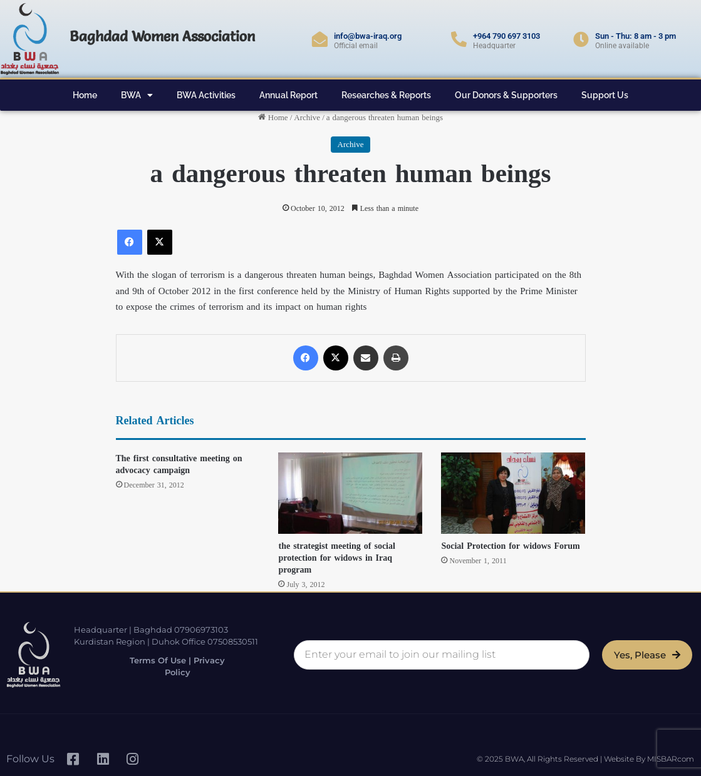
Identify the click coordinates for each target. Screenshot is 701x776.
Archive (307, 117)
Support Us (604, 95)
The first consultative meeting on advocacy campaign (179, 464)
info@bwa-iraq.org (368, 36)
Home (85, 95)
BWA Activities (206, 95)
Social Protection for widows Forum (510, 546)
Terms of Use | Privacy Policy (176, 666)
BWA (137, 95)
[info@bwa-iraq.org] (320, 39)
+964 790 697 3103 (506, 36)
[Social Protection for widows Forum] (513, 493)
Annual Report (288, 95)
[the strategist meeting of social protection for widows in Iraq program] (350, 493)
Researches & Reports (386, 95)
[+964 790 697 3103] (459, 39)
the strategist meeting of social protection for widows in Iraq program (336, 558)
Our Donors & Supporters (506, 95)
